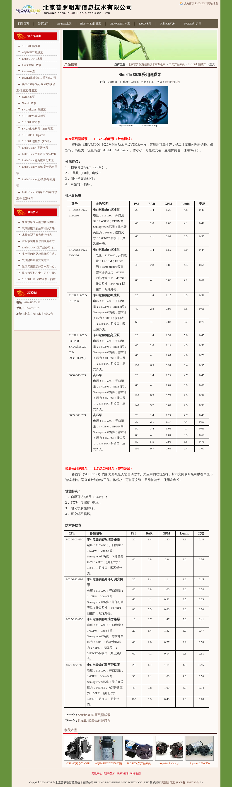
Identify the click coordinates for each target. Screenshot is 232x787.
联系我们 (122, 773)
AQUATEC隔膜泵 (32, 52)
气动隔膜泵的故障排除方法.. (39, 228)
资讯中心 (96, 773)
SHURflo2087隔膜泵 (34, 109)
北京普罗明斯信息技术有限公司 (147, 64)
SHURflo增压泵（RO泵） (37, 141)
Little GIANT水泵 (120, 23)
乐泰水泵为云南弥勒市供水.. (39, 222)
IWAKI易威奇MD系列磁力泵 (39, 77)
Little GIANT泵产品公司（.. (38, 247)
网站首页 (23, 23)
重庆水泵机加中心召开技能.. (39, 273)
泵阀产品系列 (177, 64)
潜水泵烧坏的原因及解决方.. (39, 241)
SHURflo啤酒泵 (31, 122)
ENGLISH (201, 3)
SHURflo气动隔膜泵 (34, 116)
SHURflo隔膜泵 (197, 64)
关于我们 (43, 23)
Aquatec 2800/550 (200, 763)
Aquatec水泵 (64, 23)
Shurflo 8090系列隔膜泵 (94, 720)
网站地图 (212, 3)
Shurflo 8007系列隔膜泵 (94, 715)
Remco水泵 (28, 71)
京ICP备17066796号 (187, 782)
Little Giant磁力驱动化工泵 (38, 160)
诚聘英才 (109, 773)
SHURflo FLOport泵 (33, 135)
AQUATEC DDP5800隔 (108, 763)
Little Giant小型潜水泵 (35, 147)
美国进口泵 (168, 782)
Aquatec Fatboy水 (169, 763)
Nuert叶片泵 (29, 103)
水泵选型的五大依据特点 (37, 234)
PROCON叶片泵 (31, 65)
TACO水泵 (145, 23)
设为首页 (186, 3)
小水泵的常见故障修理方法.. (39, 253)
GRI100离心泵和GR (78, 763)
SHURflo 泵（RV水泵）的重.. (39, 279)
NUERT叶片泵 (192, 23)
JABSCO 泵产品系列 (139, 763)
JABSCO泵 (28, 96)
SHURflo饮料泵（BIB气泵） (39, 128)
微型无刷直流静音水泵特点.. (39, 266)
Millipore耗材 (168, 23)
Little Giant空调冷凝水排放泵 (39, 154)
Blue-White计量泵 (90, 23)
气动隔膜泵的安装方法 (35, 260)
